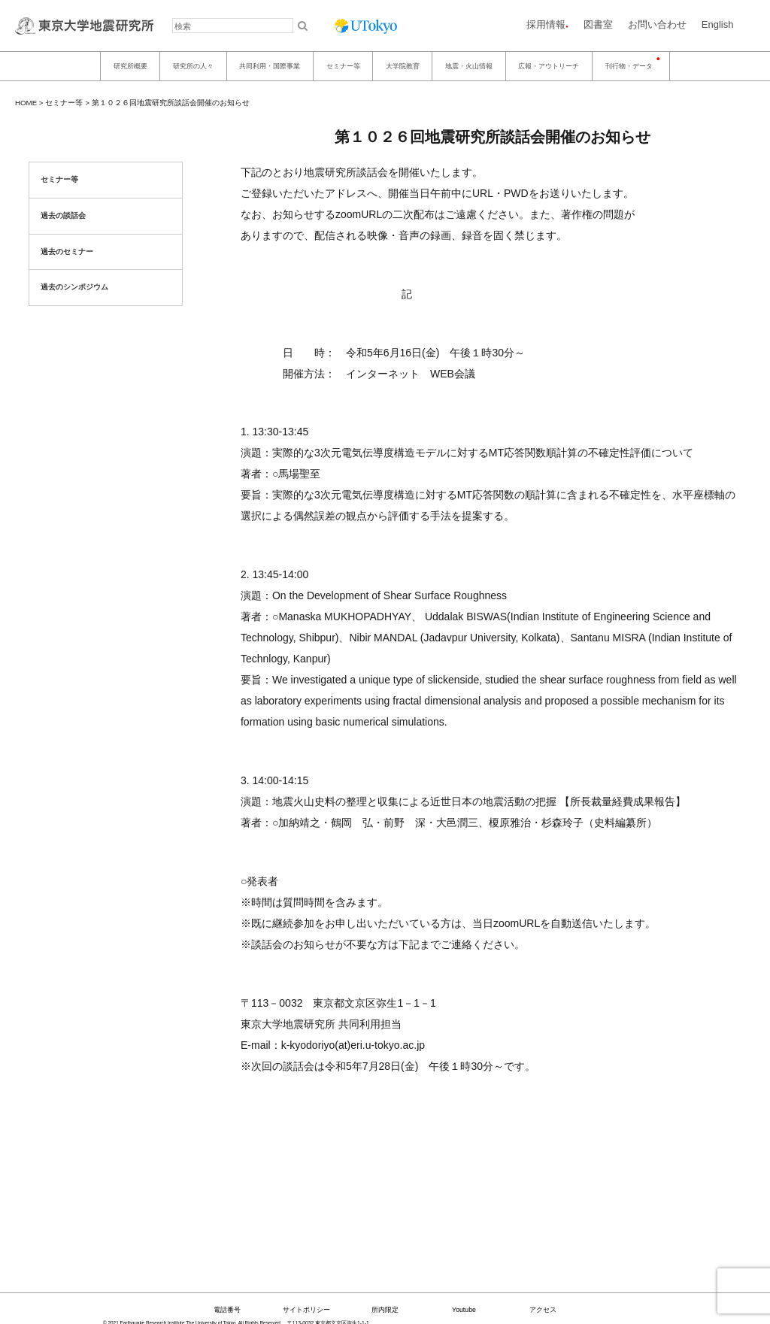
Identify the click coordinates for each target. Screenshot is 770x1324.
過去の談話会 (63, 215)
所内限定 (385, 1309)
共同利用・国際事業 (269, 66)
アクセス (542, 1309)
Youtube (464, 1309)
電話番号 (227, 1309)
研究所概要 (130, 66)
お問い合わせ (657, 24)
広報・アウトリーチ (548, 66)
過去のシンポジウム (74, 287)
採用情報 (545, 24)
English (718, 24)
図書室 (598, 24)
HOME (26, 102)
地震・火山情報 (469, 66)
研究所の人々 (193, 66)
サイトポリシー (306, 1309)
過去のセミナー (67, 251)
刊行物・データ (629, 66)
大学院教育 (403, 66)
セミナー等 (343, 66)
